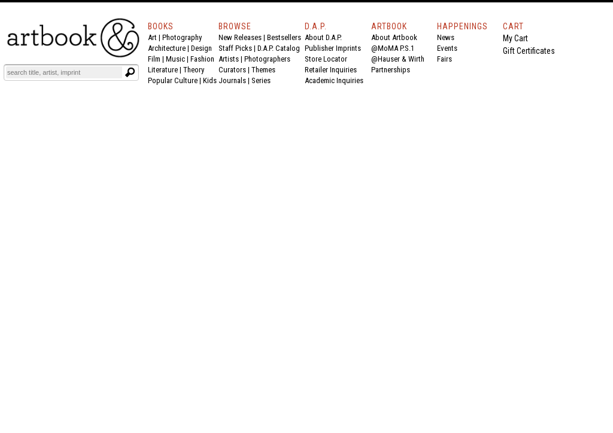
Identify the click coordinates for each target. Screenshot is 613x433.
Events (447, 48)
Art (152, 37)
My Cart (515, 38)
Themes (263, 69)
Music (175, 58)
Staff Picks (235, 48)
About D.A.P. (323, 37)
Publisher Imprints (333, 48)
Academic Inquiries (334, 80)
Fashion (202, 58)
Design (201, 48)
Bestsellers (284, 37)
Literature (163, 69)
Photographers (267, 58)
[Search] (64, 72)
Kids (210, 80)
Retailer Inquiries (331, 69)
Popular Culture (173, 80)
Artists (229, 58)
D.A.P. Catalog (278, 48)
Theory (193, 69)
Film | (157, 58)
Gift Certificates (529, 51)
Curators (232, 69)
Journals (232, 80)
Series (261, 80)
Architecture (167, 48)
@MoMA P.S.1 (392, 48)
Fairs (444, 58)
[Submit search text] (129, 72)
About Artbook (394, 37)
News (445, 37)
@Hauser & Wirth (397, 58)
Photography (182, 37)
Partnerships (390, 69)
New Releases (240, 37)
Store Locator (326, 58)
